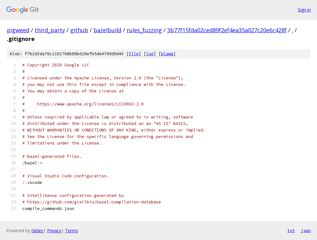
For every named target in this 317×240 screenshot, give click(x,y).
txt (291, 230)
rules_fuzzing (144, 30)
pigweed (18, 30)
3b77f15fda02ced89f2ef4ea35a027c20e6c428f (227, 30)
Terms (71, 230)
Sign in (304, 10)
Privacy (54, 230)
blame (167, 53)
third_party (50, 30)
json (306, 230)
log (150, 53)
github (79, 30)
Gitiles (37, 230)
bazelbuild (107, 30)
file (134, 53)
